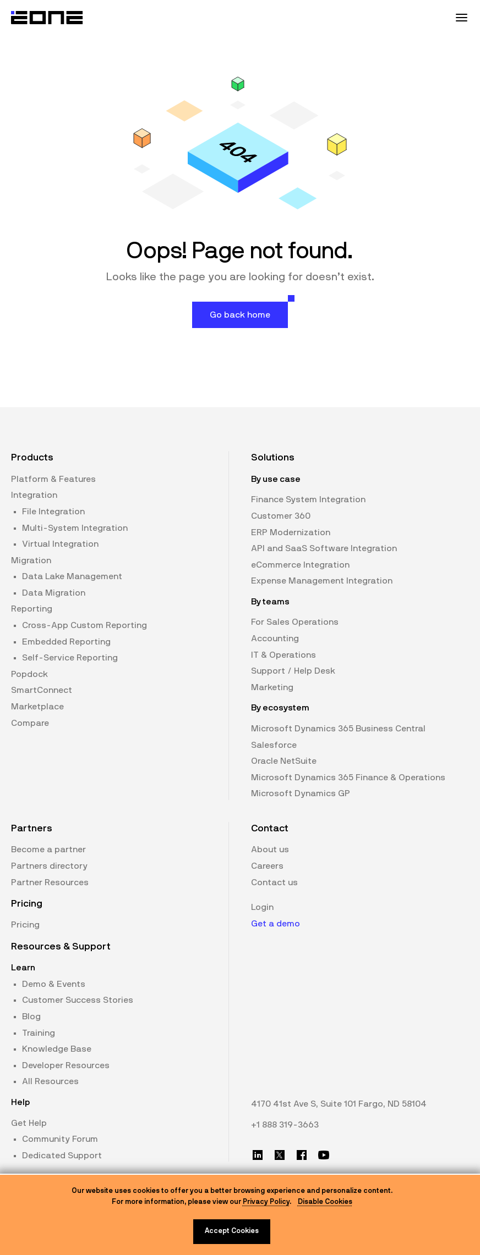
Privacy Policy (266, 1202)
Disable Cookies (325, 1202)
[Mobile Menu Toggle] (461, 17)
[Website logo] (47, 17)
